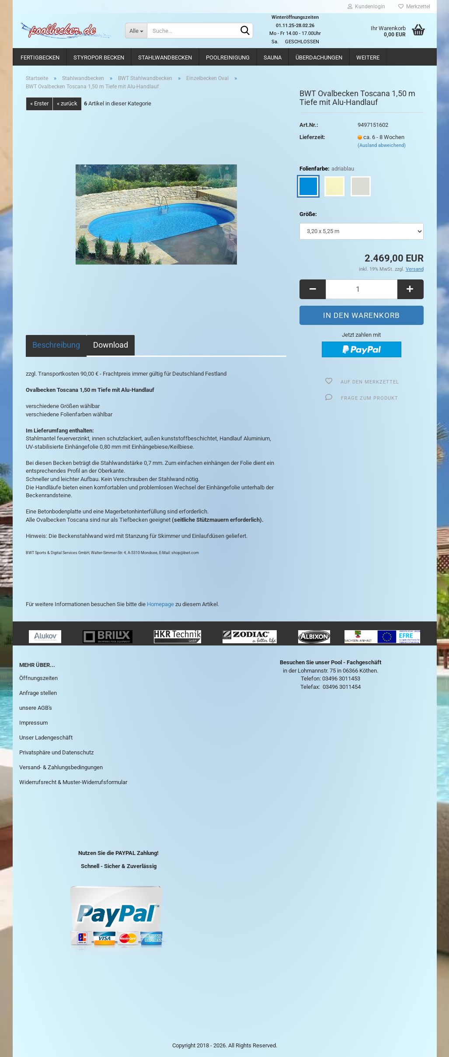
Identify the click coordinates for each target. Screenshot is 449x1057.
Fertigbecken (40, 57)
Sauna (273, 57)
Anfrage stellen (38, 693)
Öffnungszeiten (38, 678)
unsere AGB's (35, 708)
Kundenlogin (366, 6)
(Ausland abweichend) (382, 145)
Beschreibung (56, 344)
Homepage (160, 604)
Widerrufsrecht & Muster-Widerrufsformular (73, 782)
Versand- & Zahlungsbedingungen (61, 767)
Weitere (367, 57)
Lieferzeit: (312, 137)
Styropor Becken (98, 57)
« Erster (39, 103)
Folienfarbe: (326, 169)
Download (110, 344)
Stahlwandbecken (165, 57)
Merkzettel (414, 6)
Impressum (33, 722)
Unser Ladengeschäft (46, 737)
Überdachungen (319, 57)
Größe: (308, 214)
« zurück (67, 103)
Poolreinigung (228, 57)
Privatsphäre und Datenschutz (56, 752)
